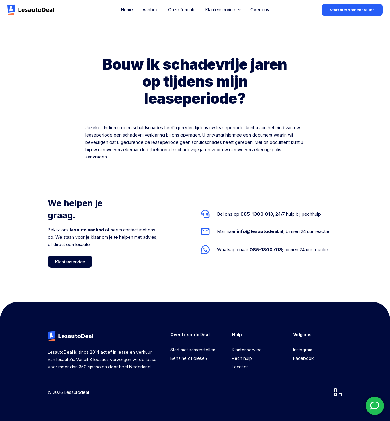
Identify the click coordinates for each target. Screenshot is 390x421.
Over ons (259, 9)
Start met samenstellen (192, 349)
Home (127, 9)
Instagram (302, 349)
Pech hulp (242, 358)
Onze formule (182, 9)
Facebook (303, 358)
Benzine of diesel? (189, 358)
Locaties (240, 366)
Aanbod (150, 9)
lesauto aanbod (87, 229)
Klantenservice (247, 349)
